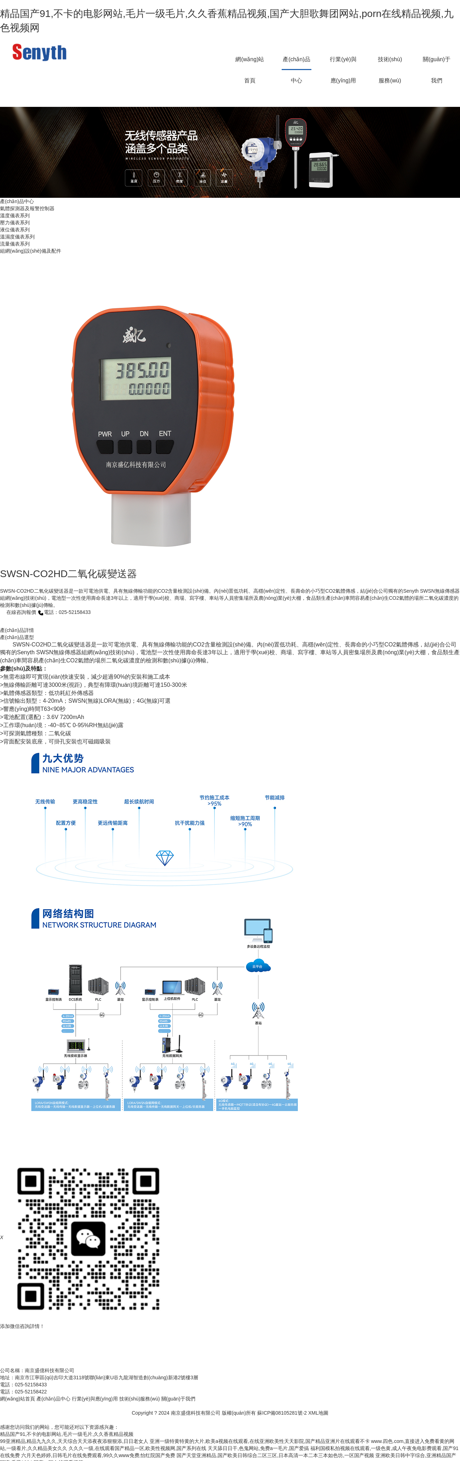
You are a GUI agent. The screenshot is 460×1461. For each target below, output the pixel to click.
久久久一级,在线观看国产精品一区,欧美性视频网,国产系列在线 (138, 1448)
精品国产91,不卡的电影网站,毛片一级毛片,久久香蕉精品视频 (66, 1434)
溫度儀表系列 (15, 215)
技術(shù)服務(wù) (390, 63)
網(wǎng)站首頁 (249, 63)
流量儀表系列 (15, 244)
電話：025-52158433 (64, 612)
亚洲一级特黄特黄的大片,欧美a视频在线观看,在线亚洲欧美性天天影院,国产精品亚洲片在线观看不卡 (259, 1441)
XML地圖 (318, 1413)
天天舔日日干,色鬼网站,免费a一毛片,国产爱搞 (258, 1448)
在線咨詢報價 (18, 612)
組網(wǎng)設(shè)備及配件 (30, 251)
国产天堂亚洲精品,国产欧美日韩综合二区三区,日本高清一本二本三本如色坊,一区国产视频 (275, 1455)
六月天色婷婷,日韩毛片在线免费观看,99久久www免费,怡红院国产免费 (98, 1455)
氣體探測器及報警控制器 (27, 208)
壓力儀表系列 (15, 222)
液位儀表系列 (15, 229)
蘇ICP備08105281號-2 (282, 1413)
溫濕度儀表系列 (17, 237)
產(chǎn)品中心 (296, 63)
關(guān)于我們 (436, 63)
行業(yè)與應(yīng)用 (343, 63)
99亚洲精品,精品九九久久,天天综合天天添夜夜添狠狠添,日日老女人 (74, 1441)
